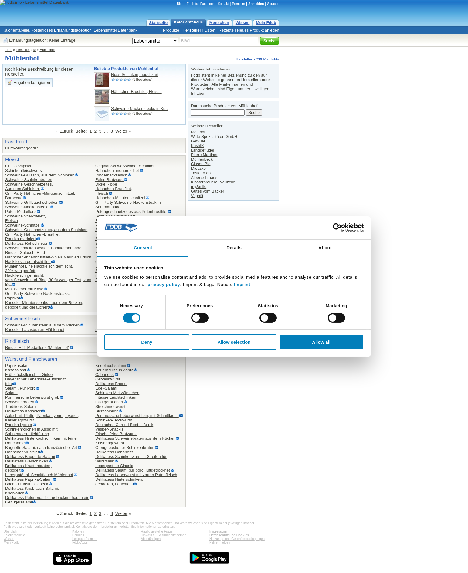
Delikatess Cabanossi (114, 452)
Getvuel (198, 141)
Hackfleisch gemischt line (28, 261)
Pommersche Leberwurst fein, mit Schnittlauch (137, 415)
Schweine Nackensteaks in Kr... (139, 108)
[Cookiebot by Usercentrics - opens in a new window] (337, 227)
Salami (11, 393)
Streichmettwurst (110, 406)
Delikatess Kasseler (23, 411)
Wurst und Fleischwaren (31, 359)
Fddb (8, 50)
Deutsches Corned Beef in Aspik (124, 424)
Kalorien (78, 531)
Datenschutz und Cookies (229, 535)
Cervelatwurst (107, 379)
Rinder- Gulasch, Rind (25, 252)
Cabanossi (104, 374)
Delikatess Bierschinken (26, 461)
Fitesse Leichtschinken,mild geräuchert (116, 399)
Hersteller (191, 30)
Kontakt (223, 3)
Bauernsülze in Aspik (114, 370)
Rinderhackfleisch (111, 175)
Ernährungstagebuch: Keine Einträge (42, 40)
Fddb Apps (80, 542)
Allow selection (233, 342)
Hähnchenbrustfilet (22, 452)
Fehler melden (219, 542)
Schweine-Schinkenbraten (28, 179)
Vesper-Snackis (109, 429)
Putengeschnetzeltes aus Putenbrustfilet (131, 211)
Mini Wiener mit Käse (24, 289)
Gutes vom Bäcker (207, 191)
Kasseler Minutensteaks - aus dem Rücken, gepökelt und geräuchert (44, 304)
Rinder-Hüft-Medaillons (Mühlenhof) (37, 347)
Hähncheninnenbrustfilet (117, 170)
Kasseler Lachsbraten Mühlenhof (34, 329)
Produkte (171, 30)
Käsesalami (15, 370)
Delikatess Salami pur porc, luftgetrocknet (132, 470)
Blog (180, 3)
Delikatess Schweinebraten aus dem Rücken (135, 438)
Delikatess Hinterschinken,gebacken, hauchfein (119, 481)
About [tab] (325, 247)
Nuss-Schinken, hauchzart (134, 74)
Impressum (218, 531)
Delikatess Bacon (111, 383)
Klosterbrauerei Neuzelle (213, 182)
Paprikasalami (18, 365)
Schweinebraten (19, 402)
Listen (210, 30)
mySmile (198, 186)
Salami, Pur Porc (20, 388)
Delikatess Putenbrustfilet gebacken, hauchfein (47, 497)
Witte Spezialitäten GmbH (214, 136)
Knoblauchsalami (110, 365)
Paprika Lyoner (18, 424)
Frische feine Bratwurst (116, 433)
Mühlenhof (47, 50)
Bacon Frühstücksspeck (26, 484)
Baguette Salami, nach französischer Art (41, 447)
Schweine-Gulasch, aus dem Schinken (39, 175)
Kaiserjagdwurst (109, 443)
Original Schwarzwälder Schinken (125, 166)
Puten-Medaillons (20, 211)
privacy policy (164, 284)
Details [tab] (234, 247)
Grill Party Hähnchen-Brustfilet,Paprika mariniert (33, 236)
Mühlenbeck (202, 159)
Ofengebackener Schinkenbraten (124, 447)
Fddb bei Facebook (200, 3)
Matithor (198, 132)
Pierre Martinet (204, 154)
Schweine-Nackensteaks (27, 207)
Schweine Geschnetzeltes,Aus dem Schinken (29, 186)
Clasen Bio (200, 164)
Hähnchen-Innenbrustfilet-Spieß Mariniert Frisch (48, 257)
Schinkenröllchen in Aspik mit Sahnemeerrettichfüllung (31, 431)
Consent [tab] (143, 247)
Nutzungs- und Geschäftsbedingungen (237, 539)
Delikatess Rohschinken (26, 243)
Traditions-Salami (20, 406)
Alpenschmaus (204, 177)
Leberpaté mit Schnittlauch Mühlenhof (39, 474)
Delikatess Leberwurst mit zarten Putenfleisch (136, 474)
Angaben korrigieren (32, 82)
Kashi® (197, 145)
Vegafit (197, 195)
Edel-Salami (106, 388)
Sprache (273, 3)
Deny (146, 342)
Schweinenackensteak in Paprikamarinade (43, 248)
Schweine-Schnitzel (22, 225)
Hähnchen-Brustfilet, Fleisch (136, 91)
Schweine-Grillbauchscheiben (32, 202)
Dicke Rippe (106, 184)
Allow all (321, 342)
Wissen (243, 22)
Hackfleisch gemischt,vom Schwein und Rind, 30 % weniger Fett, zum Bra (48, 280)
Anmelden (256, 3)
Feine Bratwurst (109, 179)
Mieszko (198, 168)
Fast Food (16, 141)
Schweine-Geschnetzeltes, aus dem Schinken (46, 229)
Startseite (158, 22)
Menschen (219, 22)
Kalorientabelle (188, 22)
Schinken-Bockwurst (113, 420)
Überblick (10, 531)
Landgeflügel (202, 150)
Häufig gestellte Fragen (157, 531)
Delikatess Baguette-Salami (30, 456)
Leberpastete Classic (114, 465)
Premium (238, 3)
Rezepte (226, 30)
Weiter (121, 131)
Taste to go (201, 173)
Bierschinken (106, 411)
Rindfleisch (17, 341)
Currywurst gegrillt (21, 148)
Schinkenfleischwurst (24, 170)
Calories (78, 535)
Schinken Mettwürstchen (117, 393)
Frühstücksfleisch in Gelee (29, 374)
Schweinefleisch (22, 318)
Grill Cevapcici (18, 166)
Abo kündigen (151, 539)
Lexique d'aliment (84, 539)
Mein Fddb (266, 22)
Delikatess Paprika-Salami (29, 479)
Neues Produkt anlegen (258, 30)
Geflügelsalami (18, 502)
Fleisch (13, 159)
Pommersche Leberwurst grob (32, 397)
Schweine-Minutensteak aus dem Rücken (42, 325)
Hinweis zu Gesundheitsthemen (163, 535)
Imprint (242, 284)
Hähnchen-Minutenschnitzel (120, 198)
